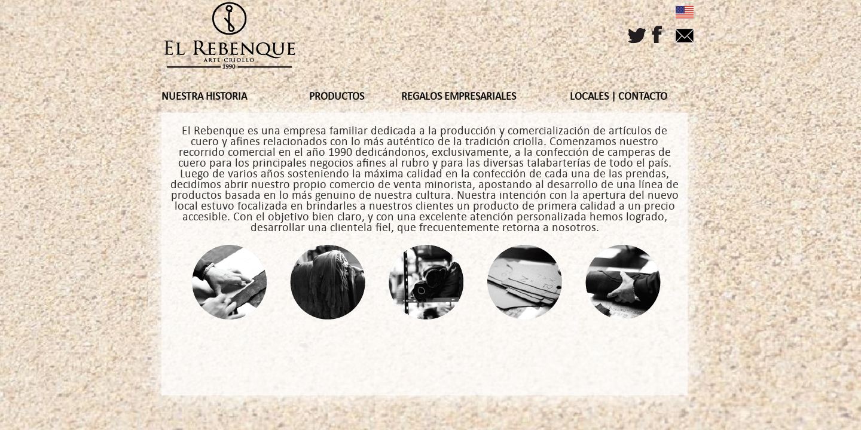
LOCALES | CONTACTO (618, 96)
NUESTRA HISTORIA (204, 96)
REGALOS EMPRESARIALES (458, 96)
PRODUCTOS (336, 96)
